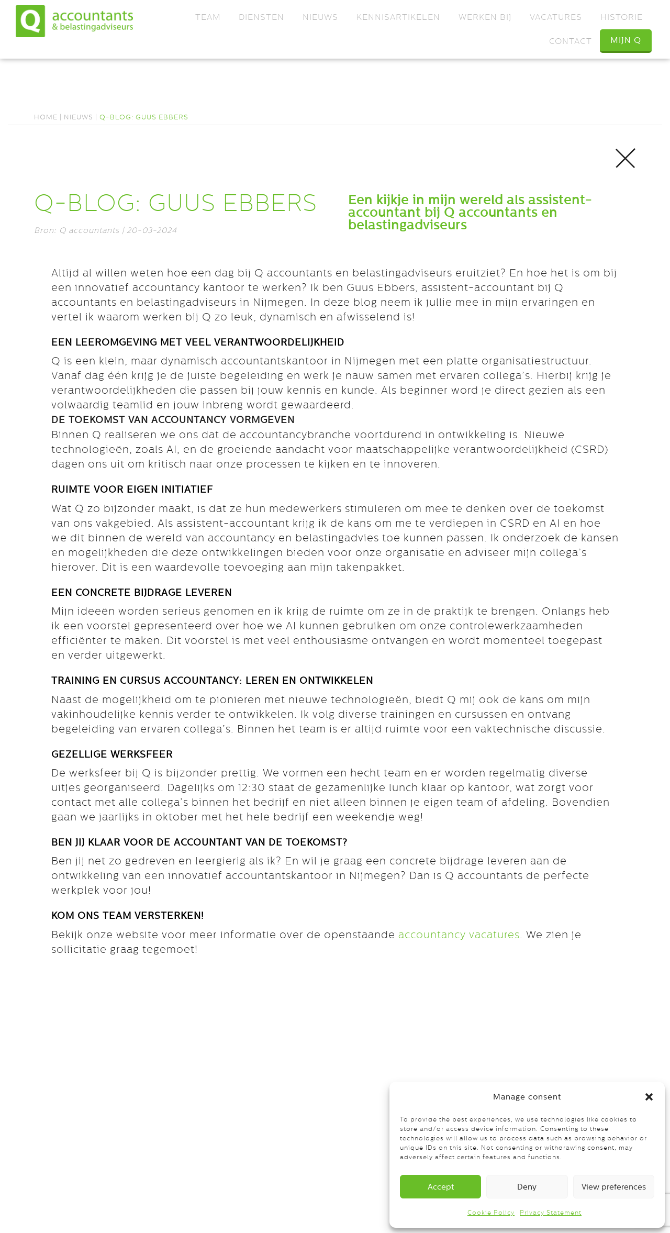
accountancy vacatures (459, 934)
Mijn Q (625, 40)
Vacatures (556, 17)
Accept (441, 1186)
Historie (621, 17)
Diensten (261, 17)
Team (207, 17)
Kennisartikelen (398, 17)
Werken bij (485, 17)
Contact (570, 41)
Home (46, 117)
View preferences (614, 1186)
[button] (649, 1097)
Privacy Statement (551, 1212)
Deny (527, 1186)
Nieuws (320, 17)
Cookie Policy (491, 1212)
